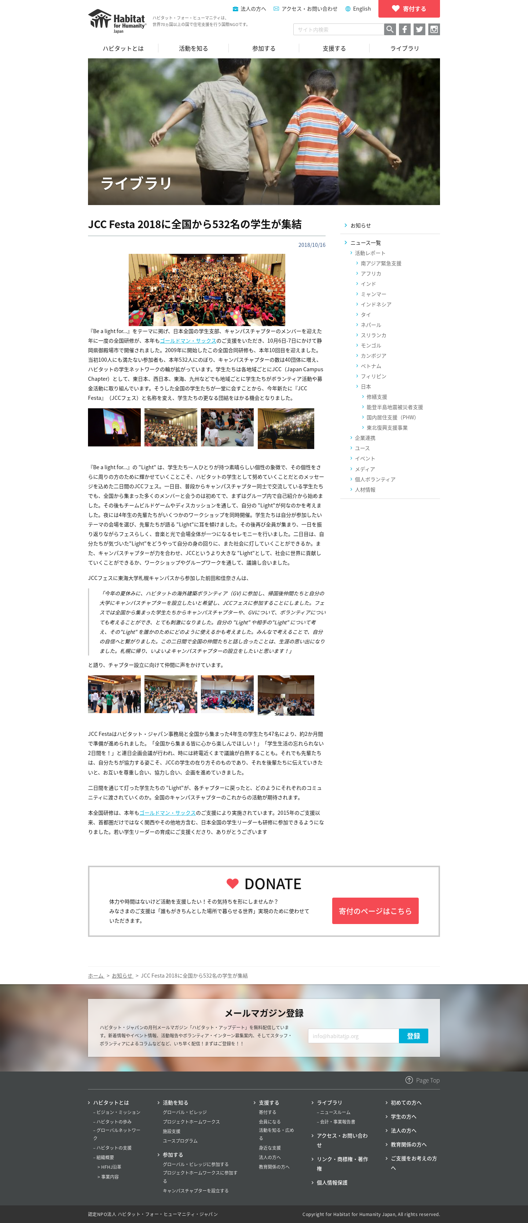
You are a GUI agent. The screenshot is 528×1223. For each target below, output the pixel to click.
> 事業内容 (108, 1176)
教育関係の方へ (274, 1167)
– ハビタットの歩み (112, 1121)
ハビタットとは (111, 1102)
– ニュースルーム (334, 1112)
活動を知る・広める (276, 1134)
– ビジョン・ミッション (116, 1112)
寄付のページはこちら (375, 911)
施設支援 (171, 1131)
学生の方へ (404, 1116)
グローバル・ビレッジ (185, 1112)
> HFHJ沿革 (109, 1167)
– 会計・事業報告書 (336, 1121)
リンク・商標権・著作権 (342, 1163)
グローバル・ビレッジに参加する (196, 1164)
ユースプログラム (180, 1141)
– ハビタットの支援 (112, 1147)
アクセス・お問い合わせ (310, 8)
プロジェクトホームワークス (191, 1121)
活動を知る (175, 1102)
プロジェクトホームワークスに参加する (200, 1176)
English (362, 8)
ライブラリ (329, 1102)
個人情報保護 (332, 1182)
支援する (269, 1102)
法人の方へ (270, 1157)
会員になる (270, 1121)
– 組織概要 (103, 1157)
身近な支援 (270, 1147)
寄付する (267, 1112)
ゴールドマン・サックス (188, 340)
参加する (173, 1154)
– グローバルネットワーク (116, 1134)
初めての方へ (406, 1102)
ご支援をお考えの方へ (414, 1162)
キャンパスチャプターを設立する (196, 1190)
